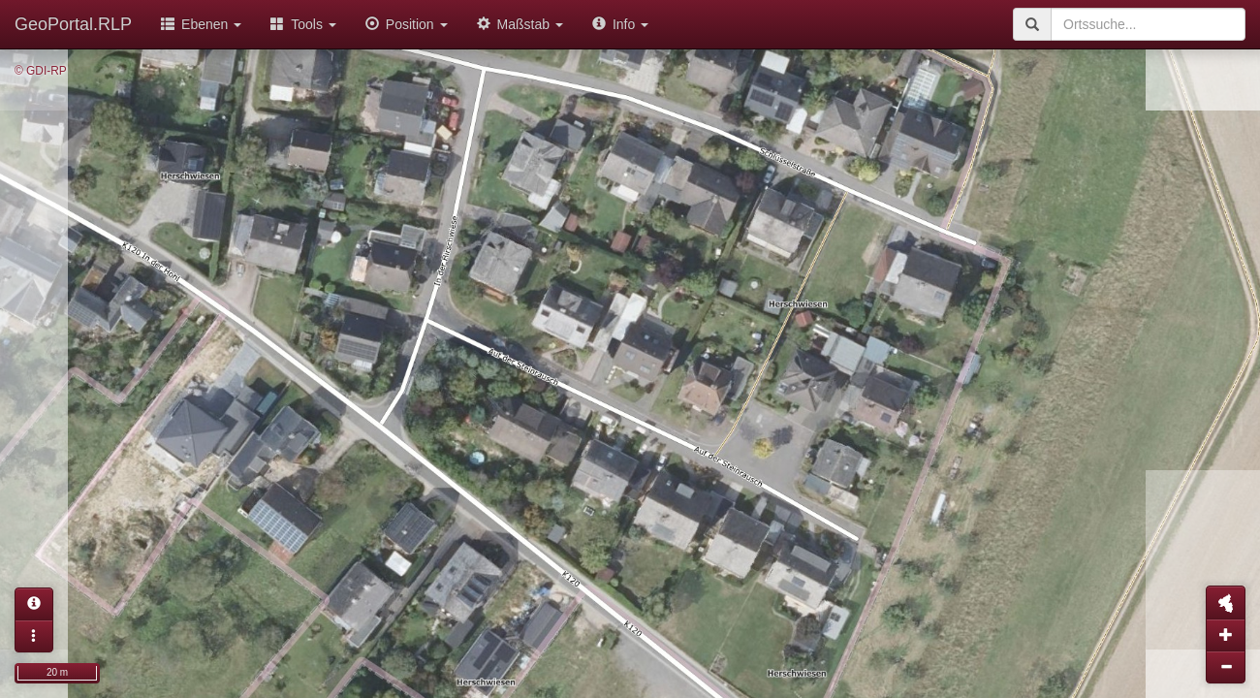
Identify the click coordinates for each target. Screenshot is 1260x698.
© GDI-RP (41, 71)
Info (620, 24)
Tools (303, 24)
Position (406, 24)
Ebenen (201, 24)
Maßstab (520, 24)
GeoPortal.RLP (73, 24)
